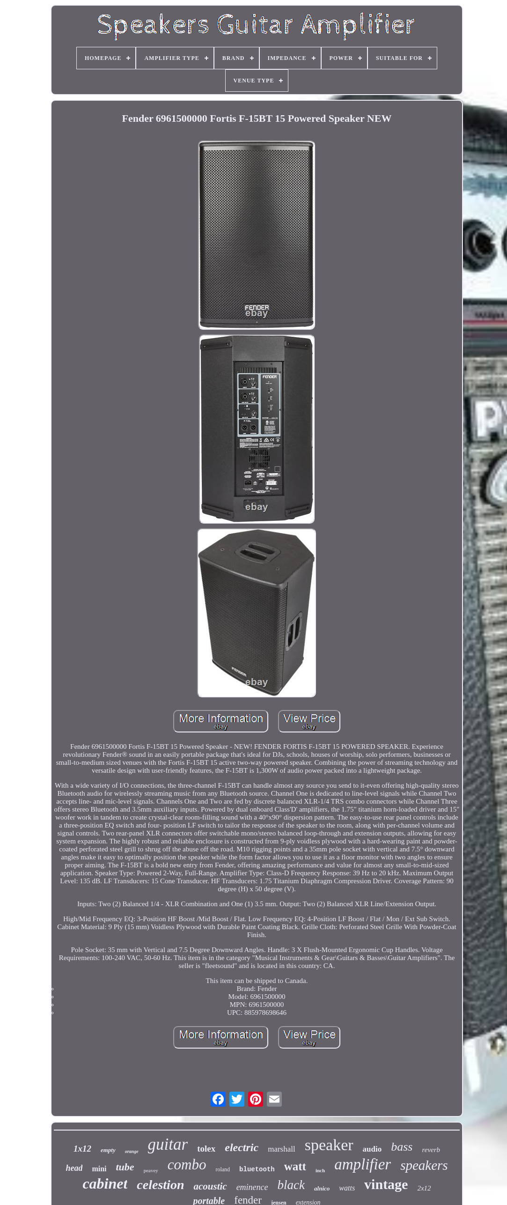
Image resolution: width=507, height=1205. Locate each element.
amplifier (362, 1164)
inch (320, 1170)
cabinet (104, 1183)
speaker (329, 1144)
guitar (168, 1144)
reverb (431, 1149)
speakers (424, 1165)
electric (241, 1147)
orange (132, 1151)
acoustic (210, 1186)
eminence (252, 1187)
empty (108, 1149)
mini (99, 1169)
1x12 (82, 1148)
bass (401, 1146)
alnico (322, 1188)
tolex (206, 1148)
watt (295, 1166)
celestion (160, 1184)
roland (222, 1169)
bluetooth (257, 1169)
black (291, 1185)
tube (125, 1167)
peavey (151, 1170)
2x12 (424, 1188)
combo (187, 1164)
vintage (386, 1184)
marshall (281, 1149)
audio (372, 1149)
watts (347, 1188)
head (74, 1168)
